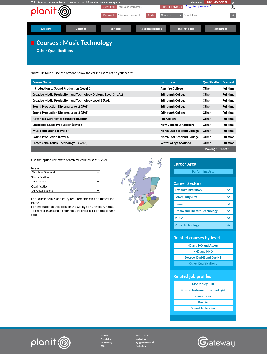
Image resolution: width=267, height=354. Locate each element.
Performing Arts (203, 171)
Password (108, 15)
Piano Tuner (203, 296)
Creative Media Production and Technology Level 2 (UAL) (72, 100)
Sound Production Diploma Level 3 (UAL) (60, 113)
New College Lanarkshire (178, 125)
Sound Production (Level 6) (51, 137)
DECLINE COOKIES (217, 2)
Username (109, 7)
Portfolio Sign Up (172, 7)
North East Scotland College (180, 131)
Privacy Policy (106, 342)
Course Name (42, 82)
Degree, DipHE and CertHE (203, 257)
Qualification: (40, 186)
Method (228, 82)
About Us (104, 335)
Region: (36, 168)
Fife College (168, 119)
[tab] (203, 190)
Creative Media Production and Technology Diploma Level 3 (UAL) (78, 94)
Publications (141, 346)
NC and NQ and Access (203, 245)
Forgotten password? (198, 6)
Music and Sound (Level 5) (51, 131)
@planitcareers (145, 342)
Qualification (212, 82)
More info (196, 2)
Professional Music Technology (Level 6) (60, 143)
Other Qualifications (203, 264)
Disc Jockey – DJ (203, 284)
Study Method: (41, 177)
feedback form (142, 339)
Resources (220, 29)
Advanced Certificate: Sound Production (60, 119)
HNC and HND (203, 251)
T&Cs (103, 346)
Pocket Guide (143, 335)
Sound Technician (203, 308)
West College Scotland (176, 143)
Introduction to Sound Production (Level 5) (62, 88)
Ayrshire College (172, 88)
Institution (168, 82)
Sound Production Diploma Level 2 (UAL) (60, 107)
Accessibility (106, 339)
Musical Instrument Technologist (203, 290)
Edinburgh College (173, 94)
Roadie (203, 302)
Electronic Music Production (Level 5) (58, 125)
